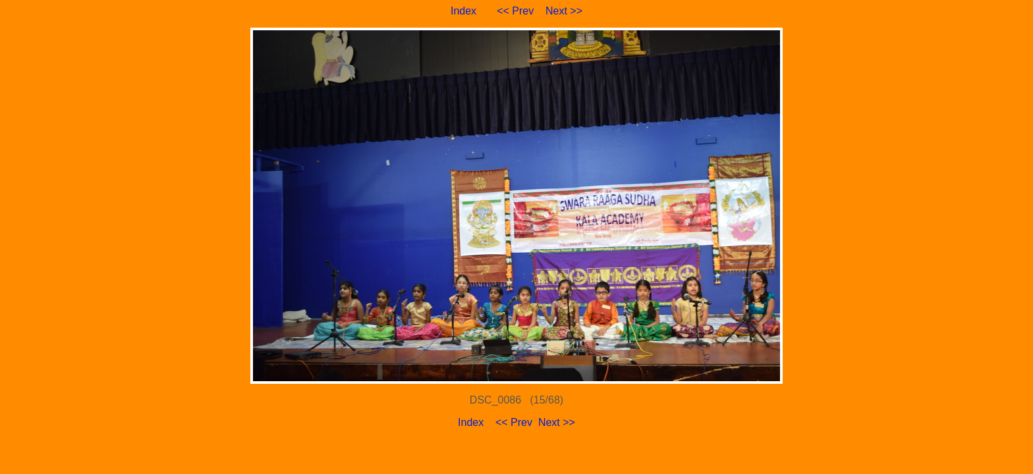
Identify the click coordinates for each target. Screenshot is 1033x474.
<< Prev (515, 10)
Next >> (563, 10)
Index (463, 10)
